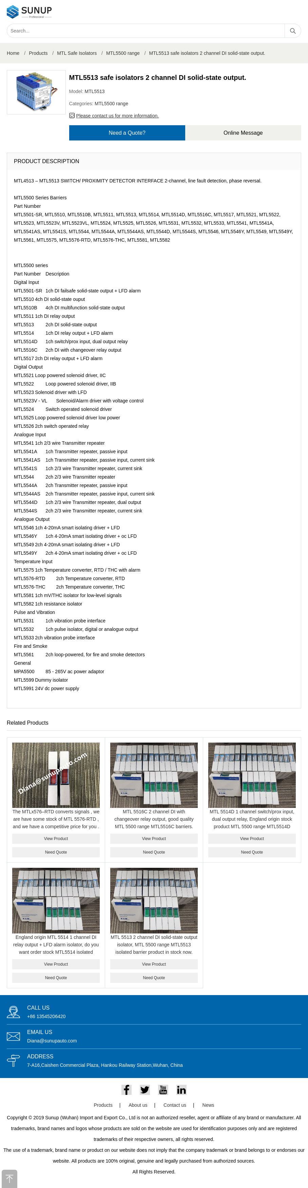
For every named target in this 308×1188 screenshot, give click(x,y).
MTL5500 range (123, 53)
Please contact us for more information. (117, 115)
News (208, 1105)
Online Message (243, 133)
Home (13, 53)
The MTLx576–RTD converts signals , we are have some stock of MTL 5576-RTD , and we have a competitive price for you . (56, 819)
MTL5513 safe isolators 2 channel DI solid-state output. (207, 53)
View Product (56, 838)
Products (38, 53)
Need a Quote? (127, 133)
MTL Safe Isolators (77, 53)
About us (138, 1105)
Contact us (174, 1105)
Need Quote (56, 852)
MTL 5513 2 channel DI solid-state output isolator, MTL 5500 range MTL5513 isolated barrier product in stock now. (154, 944)
